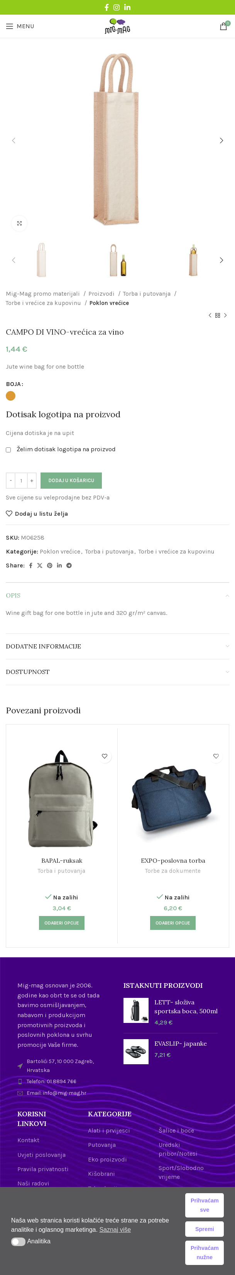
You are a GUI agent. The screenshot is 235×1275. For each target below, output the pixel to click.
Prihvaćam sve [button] (205, 1205)
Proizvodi (102, 293)
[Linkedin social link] (127, 7)
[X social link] (40, 565)
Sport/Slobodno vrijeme (181, 1172)
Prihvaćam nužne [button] (205, 1252)
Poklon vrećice (109, 303)
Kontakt (28, 1140)
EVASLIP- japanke (180, 1043)
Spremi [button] (204, 1229)
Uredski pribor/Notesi (178, 1149)
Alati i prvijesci (109, 1130)
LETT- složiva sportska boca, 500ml (186, 1006)
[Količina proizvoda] (21, 480)
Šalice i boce (176, 1130)
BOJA (13, 384)
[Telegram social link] (69, 565)
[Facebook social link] (106, 7)
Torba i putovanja (147, 293)
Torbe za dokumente (173, 870)
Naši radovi (33, 1183)
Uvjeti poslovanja (41, 1154)
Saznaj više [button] (115, 1229)
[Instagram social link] (116, 7)
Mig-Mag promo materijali (43, 293)
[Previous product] (210, 316)
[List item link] (64, 1081)
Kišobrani (101, 1173)
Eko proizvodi (107, 1159)
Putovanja (102, 1144)
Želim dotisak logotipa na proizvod (66, 449)
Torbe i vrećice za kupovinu (44, 303)
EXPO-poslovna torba (173, 860)
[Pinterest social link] (50, 565)
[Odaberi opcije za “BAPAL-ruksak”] (62, 923)
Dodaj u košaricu (71, 480)
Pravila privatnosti (43, 1169)
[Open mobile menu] (20, 26)
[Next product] (225, 316)
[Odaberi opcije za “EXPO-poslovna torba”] (173, 923)
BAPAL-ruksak (61, 860)
